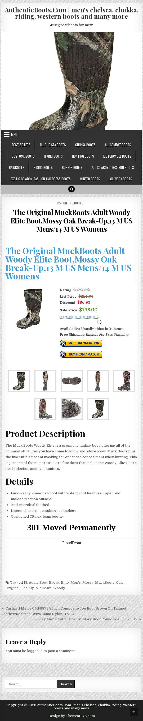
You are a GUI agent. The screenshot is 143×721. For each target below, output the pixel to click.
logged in (35, 651)
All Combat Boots (118, 144)
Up (31, 588)
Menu (15, 134)
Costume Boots (23, 156)
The (24, 588)
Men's (75, 582)
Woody (59, 588)
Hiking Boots (53, 156)
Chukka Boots (85, 144)
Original (12, 588)
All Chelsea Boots (53, 144)
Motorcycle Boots (117, 156)
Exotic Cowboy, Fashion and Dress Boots (41, 178)
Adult (33, 582)
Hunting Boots (83, 156)
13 (25, 582)
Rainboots (16, 167)
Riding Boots (43, 167)
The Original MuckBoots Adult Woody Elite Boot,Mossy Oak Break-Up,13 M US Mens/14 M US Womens (72, 220)
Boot (43, 582)
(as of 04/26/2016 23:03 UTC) (79, 317)
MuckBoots (104, 582)
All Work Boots (120, 178)
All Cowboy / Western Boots (113, 167)
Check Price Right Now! (77, 323)
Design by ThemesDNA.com (71, 716)
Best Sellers (21, 144)
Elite (65, 582)
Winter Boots (90, 178)
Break (54, 582)
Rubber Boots (72, 167)
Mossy (87, 582)
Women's (44, 588)
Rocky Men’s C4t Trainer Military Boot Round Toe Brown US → (88, 619)
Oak (119, 582)
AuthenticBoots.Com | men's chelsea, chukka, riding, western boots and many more (71, 13)
